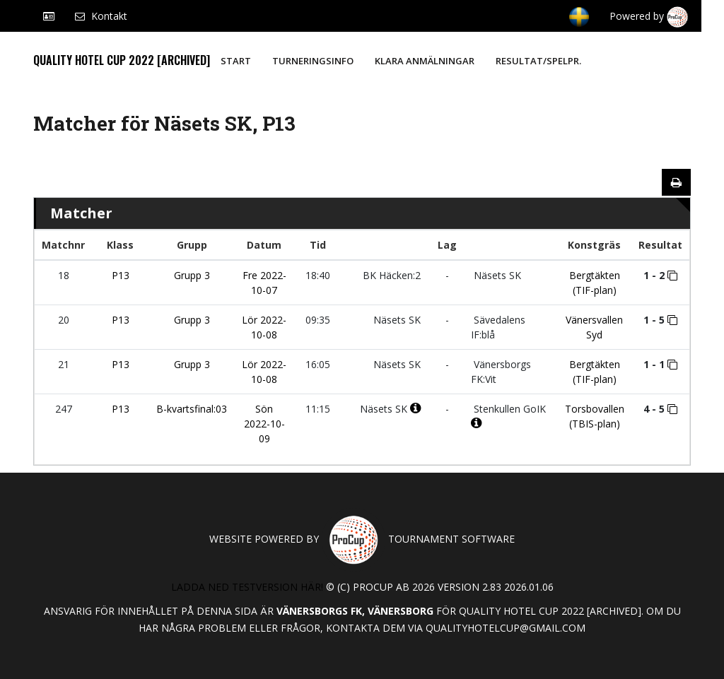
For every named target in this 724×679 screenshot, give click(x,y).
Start (236, 60)
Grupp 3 (192, 275)
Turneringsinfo (313, 60)
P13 (120, 275)
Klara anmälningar (424, 60)
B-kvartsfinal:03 (191, 408)
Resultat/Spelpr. (538, 60)
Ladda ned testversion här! (247, 587)
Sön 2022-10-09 (264, 423)
